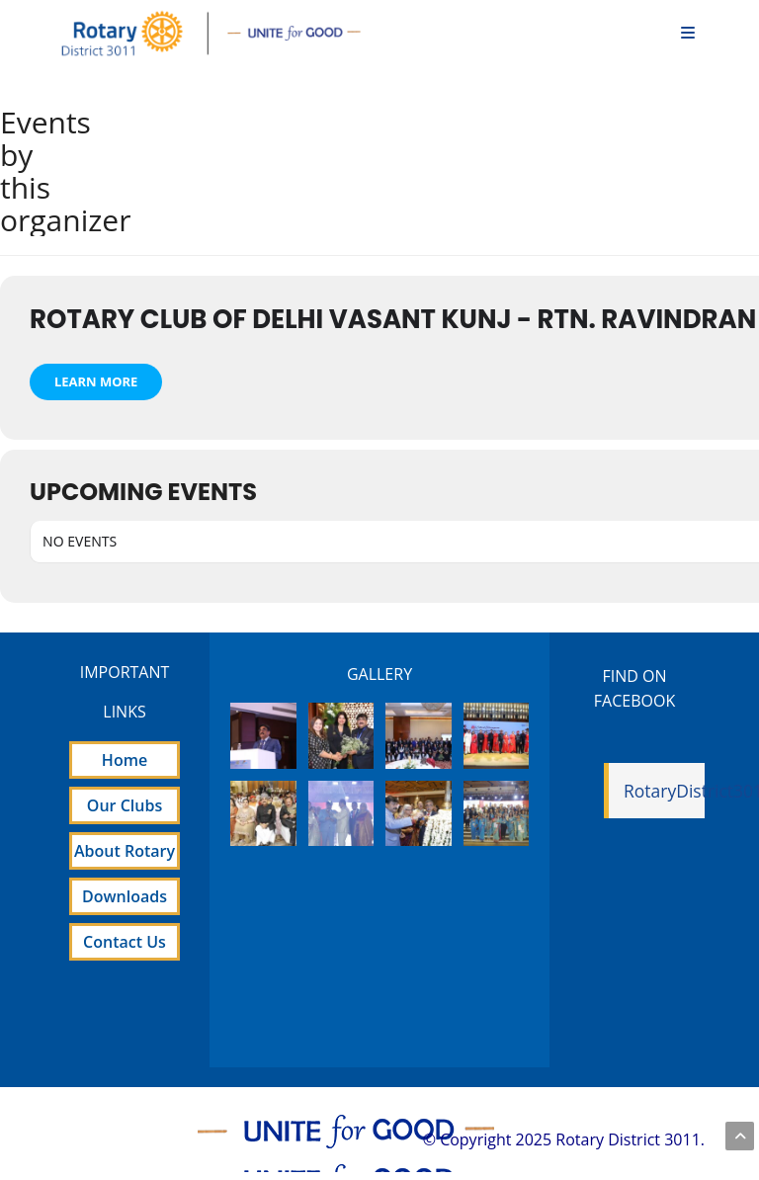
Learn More (95, 381)
